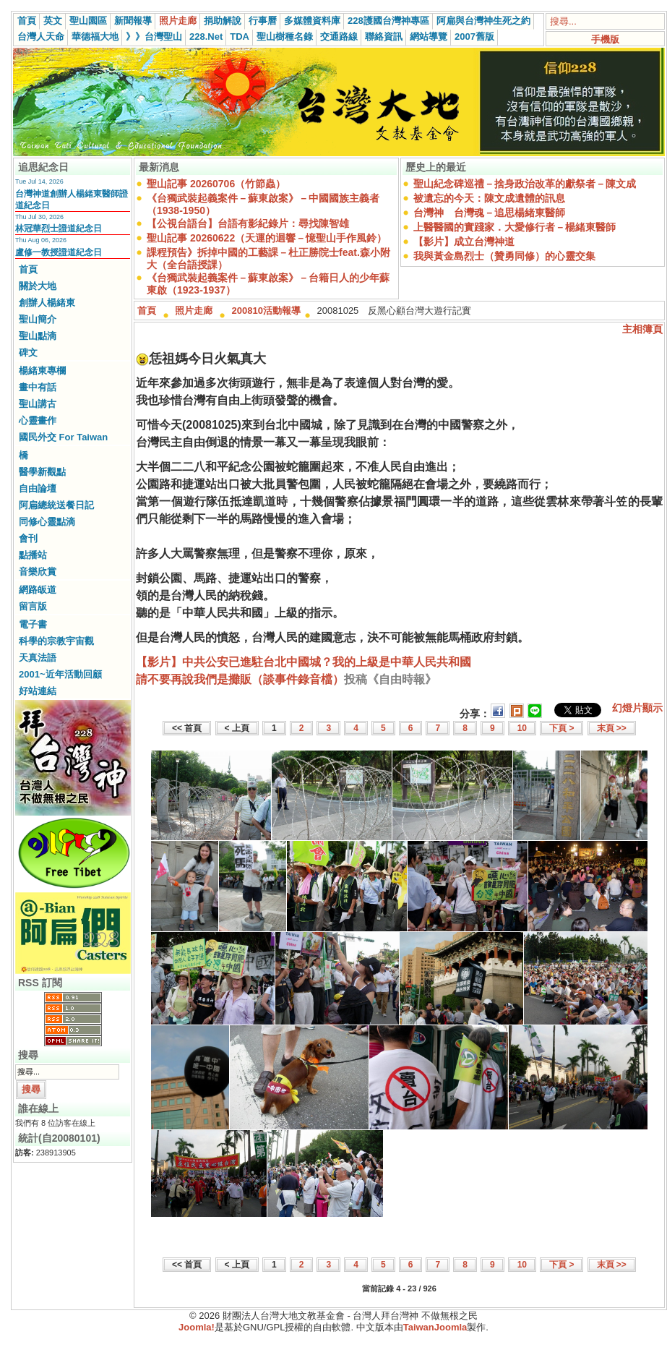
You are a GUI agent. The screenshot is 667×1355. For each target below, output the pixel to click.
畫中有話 (37, 387)
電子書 (33, 624)
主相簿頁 (642, 329)
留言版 (33, 606)
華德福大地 (95, 36)
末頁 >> (612, 728)
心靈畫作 (37, 420)
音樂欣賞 (37, 571)
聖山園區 (88, 20)
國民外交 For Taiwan (63, 437)
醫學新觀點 (42, 471)
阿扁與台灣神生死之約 (483, 20)
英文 (52, 20)
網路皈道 (37, 589)
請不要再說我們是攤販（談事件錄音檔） (240, 679)
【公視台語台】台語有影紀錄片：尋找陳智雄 (248, 223)
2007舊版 (474, 36)
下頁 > (561, 728)
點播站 (33, 555)
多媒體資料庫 (312, 20)
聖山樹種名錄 (285, 36)
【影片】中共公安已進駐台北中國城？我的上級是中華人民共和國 (303, 662)
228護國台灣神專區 (388, 20)
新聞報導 (133, 20)
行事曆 (263, 20)
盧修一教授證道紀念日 (58, 252)
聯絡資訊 (384, 36)
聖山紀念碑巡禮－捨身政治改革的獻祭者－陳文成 (524, 183)
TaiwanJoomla (435, 1327)
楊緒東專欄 (42, 370)
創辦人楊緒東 (47, 302)
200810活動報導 (266, 310)
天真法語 (37, 657)
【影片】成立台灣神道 (464, 241)
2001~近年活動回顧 (60, 674)
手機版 (605, 39)
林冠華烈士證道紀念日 (58, 228)
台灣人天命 (40, 36)
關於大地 (37, 286)
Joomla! (196, 1327)
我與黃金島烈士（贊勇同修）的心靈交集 (504, 256)
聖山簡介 (37, 319)
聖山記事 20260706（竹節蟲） (216, 183)
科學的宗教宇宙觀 (56, 641)
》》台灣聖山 (154, 36)
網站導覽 (428, 36)
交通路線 (339, 36)
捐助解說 (222, 20)
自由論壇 (37, 488)
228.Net (206, 36)
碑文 (28, 352)
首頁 (26, 20)
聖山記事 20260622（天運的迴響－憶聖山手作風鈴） (267, 238)
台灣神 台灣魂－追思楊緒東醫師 (489, 212)
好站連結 (37, 690)
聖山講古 (37, 403)
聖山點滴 (37, 335)
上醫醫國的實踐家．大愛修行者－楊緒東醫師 (514, 227)
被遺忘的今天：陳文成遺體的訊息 (489, 198)
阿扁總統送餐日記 (56, 505)
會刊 (28, 538)
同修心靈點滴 (47, 521)
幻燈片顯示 (637, 708)
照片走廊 (178, 20)
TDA (239, 36)
